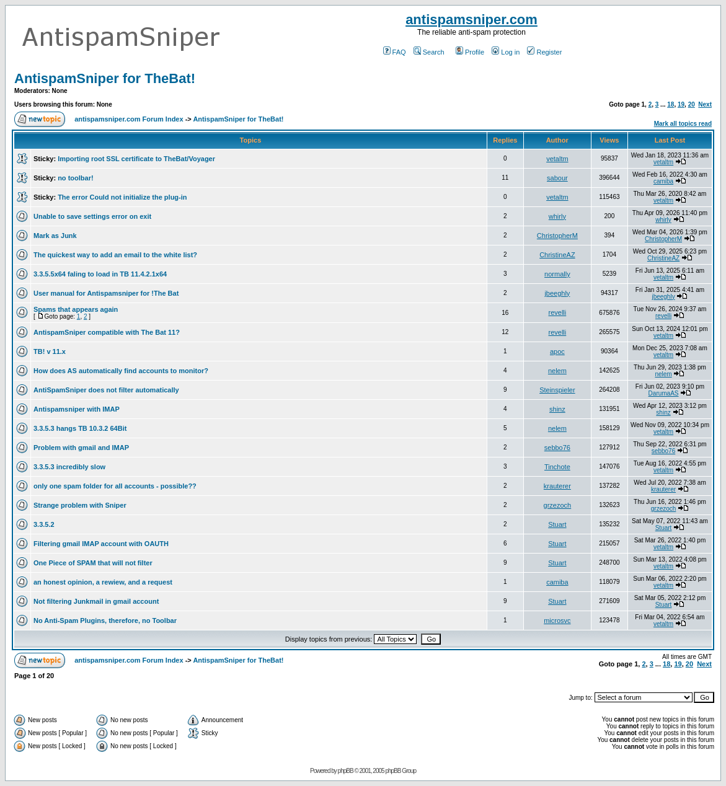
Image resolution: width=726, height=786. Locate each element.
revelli (558, 312)
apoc (557, 351)
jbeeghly (557, 293)
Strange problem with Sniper (79, 505)
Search (429, 52)
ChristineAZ (557, 254)
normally (557, 274)
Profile (470, 52)
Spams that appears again (75, 309)
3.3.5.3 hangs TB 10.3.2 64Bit (79, 428)
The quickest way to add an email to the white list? (115, 254)
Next (705, 104)
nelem (557, 370)
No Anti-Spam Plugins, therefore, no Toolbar (105, 620)
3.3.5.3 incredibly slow (69, 466)
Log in (506, 52)
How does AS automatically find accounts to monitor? (120, 370)
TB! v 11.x (49, 351)
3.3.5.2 (44, 524)
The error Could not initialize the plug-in (122, 197)
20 (691, 104)
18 (670, 104)
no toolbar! (75, 178)
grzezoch (558, 505)
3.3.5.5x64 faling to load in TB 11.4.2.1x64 (100, 274)
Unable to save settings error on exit (92, 216)
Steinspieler (557, 390)
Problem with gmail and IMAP (81, 447)
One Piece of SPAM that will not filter (93, 563)
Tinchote (557, 466)
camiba (663, 181)
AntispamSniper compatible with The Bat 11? (106, 332)
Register (544, 52)
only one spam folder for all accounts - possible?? (115, 486)
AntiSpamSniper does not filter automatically (106, 390)
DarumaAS (664, 393)
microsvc (557, 620)
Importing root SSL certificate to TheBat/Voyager (136, 158)
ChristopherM (557, 235)
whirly (557, 216)
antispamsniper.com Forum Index (128, 119)
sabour (557, 178)
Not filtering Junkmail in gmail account (96, 601)
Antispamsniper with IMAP (76, 409)
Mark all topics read (683, 123)
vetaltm (557, 158)
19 (681, 104)
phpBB (345, 770)
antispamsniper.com (471, 19)
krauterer (557, 486)
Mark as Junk (55, 235)
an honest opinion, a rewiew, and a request (102, 582)
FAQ (394, 52)
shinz (557, 409)
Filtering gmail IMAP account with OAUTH (101, 543)
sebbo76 (557, 447)
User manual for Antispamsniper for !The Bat (106, 293)
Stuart (557, 524)
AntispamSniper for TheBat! (104, 78)
